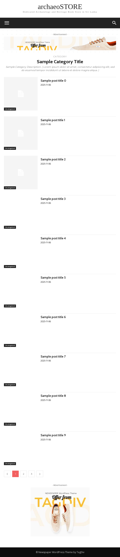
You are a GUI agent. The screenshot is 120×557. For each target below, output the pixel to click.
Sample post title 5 (53, 277)
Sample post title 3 (53, 199)
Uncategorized (10, 109)
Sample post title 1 (53, 120)
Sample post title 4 (53, 238)
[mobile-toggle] (6, 23)
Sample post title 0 (53, 80)
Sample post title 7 (53, 356)
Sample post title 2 (53, 159)
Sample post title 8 (53, 396)
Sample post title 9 (53, 435)
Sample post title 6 (53, 317)
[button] (114, 23)
